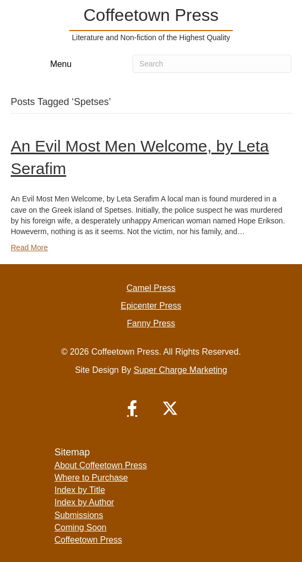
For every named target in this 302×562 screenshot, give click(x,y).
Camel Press (151, 288)
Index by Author (84, 502)
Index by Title (80, 489)
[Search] (211, 64)
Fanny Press (151, 323)
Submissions (79, 515)
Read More (29, 247)
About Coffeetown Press (101, 465)
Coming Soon (81, 527)
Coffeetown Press (88, 539)
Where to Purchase (91, 477)
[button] (132, 408)
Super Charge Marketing (180, 369)
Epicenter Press (151, 305)
